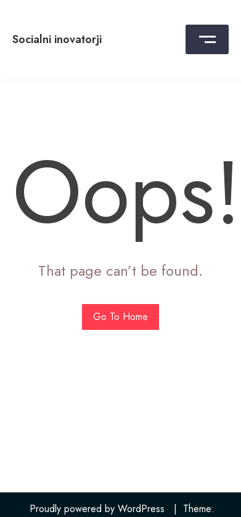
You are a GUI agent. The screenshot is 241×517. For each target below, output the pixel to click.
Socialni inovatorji (57, 39)
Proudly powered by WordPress (97, 509)
